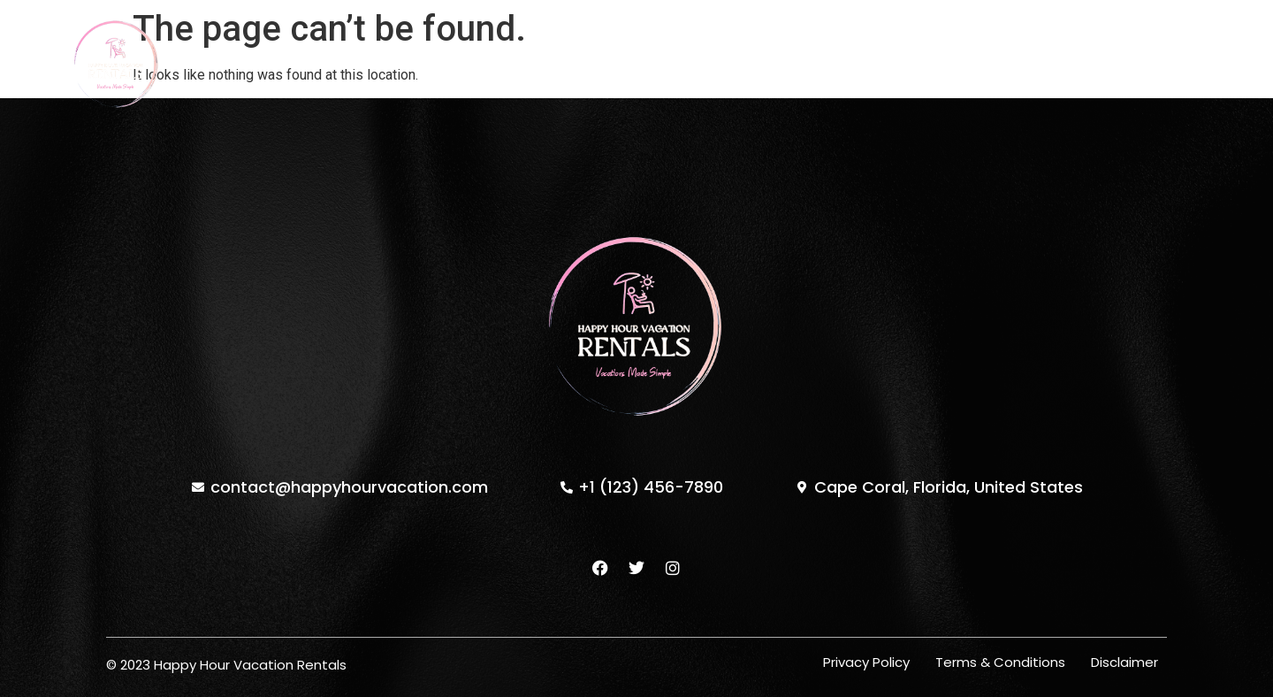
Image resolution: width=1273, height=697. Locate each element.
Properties (527, 63)
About (621, 63)
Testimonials (723, 63)
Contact (832, 63)
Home (433, 63)
